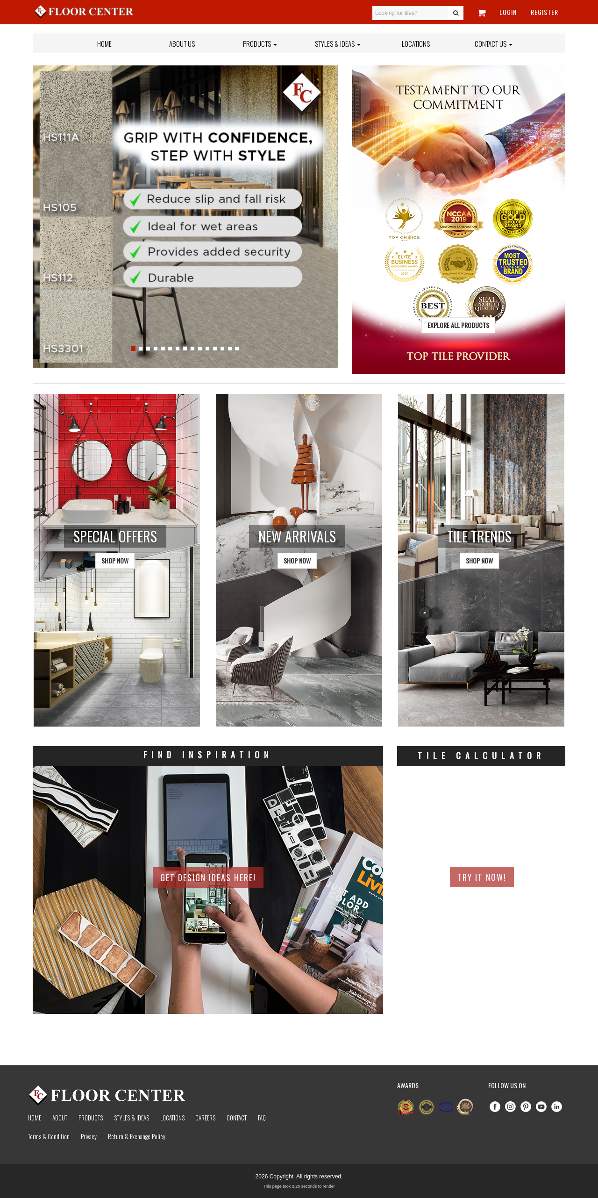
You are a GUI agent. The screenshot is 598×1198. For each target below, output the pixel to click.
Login (508, 12)
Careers (205, 1117)
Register (544, 12)
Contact (237, 1117)
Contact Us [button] (494, 43)
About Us (182, 43)
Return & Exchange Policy (136, 1136)
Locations (416, 43)
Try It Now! (481, 877)
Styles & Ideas (131, 1117)
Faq (262, 1117)
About (59, 1117)
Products (260, 43)
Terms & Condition (49, 1136)
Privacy (89, 1136)
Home (104, 43)
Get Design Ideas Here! (208, 877)
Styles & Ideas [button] (338, 43)
